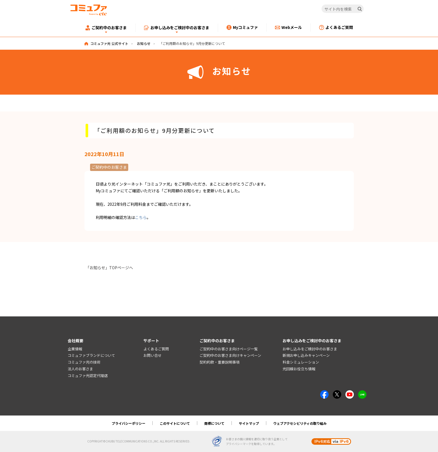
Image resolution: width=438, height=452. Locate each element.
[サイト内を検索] (342, 9)
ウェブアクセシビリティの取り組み (300, 423)
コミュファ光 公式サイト (109, 43)
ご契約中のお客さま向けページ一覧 (228, 348)
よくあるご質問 (156, 348)
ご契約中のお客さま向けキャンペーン (230, 355)
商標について (214, 423)
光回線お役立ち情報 (299, 368)
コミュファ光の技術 (84, 362)
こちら (141, 217)
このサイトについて (175, 423)
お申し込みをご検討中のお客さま (310, 348)
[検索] (360, 9)
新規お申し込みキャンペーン (306, 355)
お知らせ (143, 43)
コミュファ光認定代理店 (88, 375)
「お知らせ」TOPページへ (109, 267)
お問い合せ (152, 355)
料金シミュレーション (301, 362)
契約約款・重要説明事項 (219, 362)
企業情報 (75, 348)
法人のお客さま (80, 368)
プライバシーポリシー (128, 423)
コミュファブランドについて (91, 355)
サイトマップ (249, 423)
